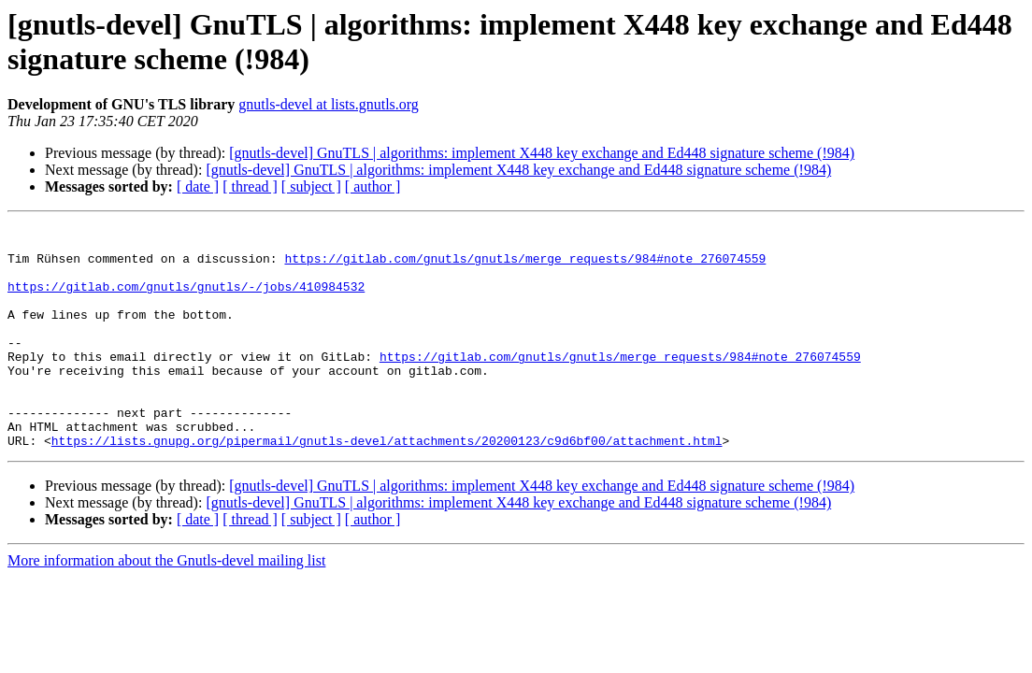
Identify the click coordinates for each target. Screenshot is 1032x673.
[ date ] (198, 186)
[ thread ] (250, 186)
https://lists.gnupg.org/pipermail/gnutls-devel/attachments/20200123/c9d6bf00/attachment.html (387, 485)
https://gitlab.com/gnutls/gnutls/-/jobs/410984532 (186, 300)
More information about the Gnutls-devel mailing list (166, 605)
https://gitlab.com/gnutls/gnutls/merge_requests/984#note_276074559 (525, 266)
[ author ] (373, 186)
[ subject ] (311, 186)
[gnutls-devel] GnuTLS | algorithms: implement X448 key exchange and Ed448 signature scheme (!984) (541, 153)
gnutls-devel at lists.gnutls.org (328, 104)
